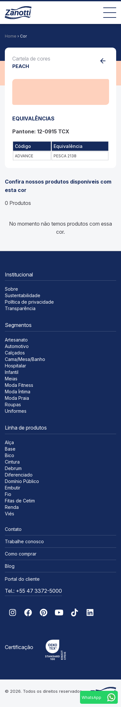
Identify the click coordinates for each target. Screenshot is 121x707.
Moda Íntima (17, 391)
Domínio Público (22, 481)
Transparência (20, 308)
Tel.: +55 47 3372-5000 (33, 591)
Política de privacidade (29, 302)
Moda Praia (17, 398)
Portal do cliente (22, 579)
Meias (11, 378)
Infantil (11, 372)
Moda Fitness (19, 385)
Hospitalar (15, 365)
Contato (13, 529)
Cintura (12, 462)
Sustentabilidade (22, 295)
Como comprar (20, 553)
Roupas (13, 404)
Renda (12, 507)
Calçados (15, 352)
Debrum (13, 468)
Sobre (11, 289)
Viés (9, 513)
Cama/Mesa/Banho (25, 359)
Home (10, 36)
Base (10, 449)
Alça (9, 442)
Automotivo (17, 346)
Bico (9, 455)
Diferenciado (19, 474)
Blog (10, 566)
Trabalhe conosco (24, 541)
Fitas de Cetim (20, 500)
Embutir (12, 487)
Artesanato (16, 339)
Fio (8, 494)
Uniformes (15, 411)
